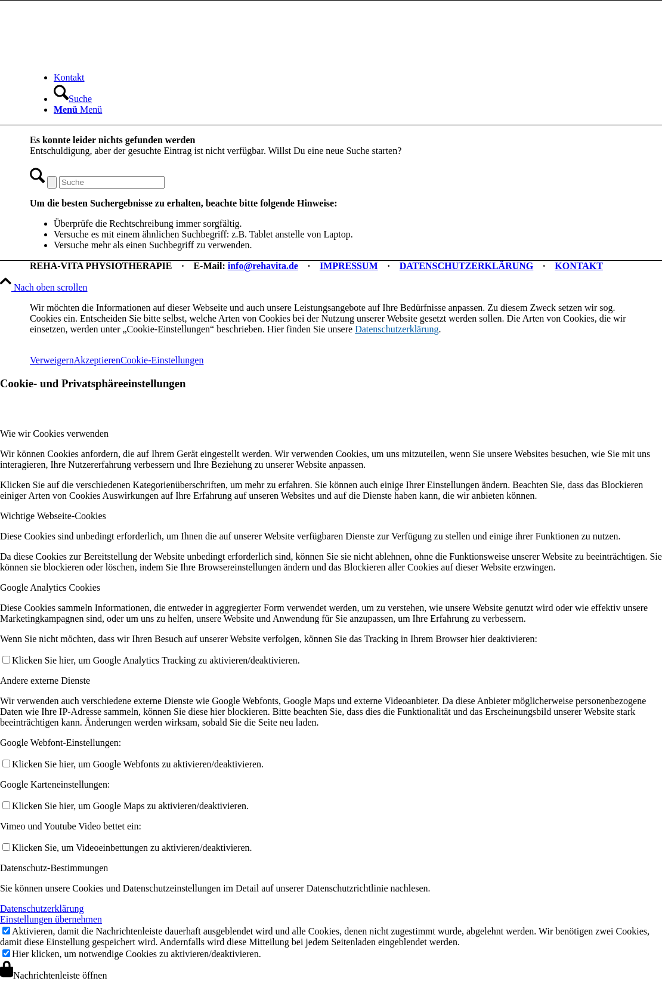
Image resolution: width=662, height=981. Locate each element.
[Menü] (78, 109)
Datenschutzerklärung (396, 329)
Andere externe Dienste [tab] (45, 680)
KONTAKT (579, 266)
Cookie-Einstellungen (162, 360)
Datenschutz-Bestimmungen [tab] (54, 868)
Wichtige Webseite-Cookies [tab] (53, 516)
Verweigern (52, 360)
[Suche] (73, 99)
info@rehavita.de (263, 266)
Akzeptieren (97, 360)
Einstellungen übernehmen (51, 919)
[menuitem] (343, 77)
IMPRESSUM (349, 266)
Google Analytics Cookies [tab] (50, 587)
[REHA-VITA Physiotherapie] (119, 57)
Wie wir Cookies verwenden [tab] (54, 433)
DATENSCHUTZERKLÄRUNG (467, 266)
